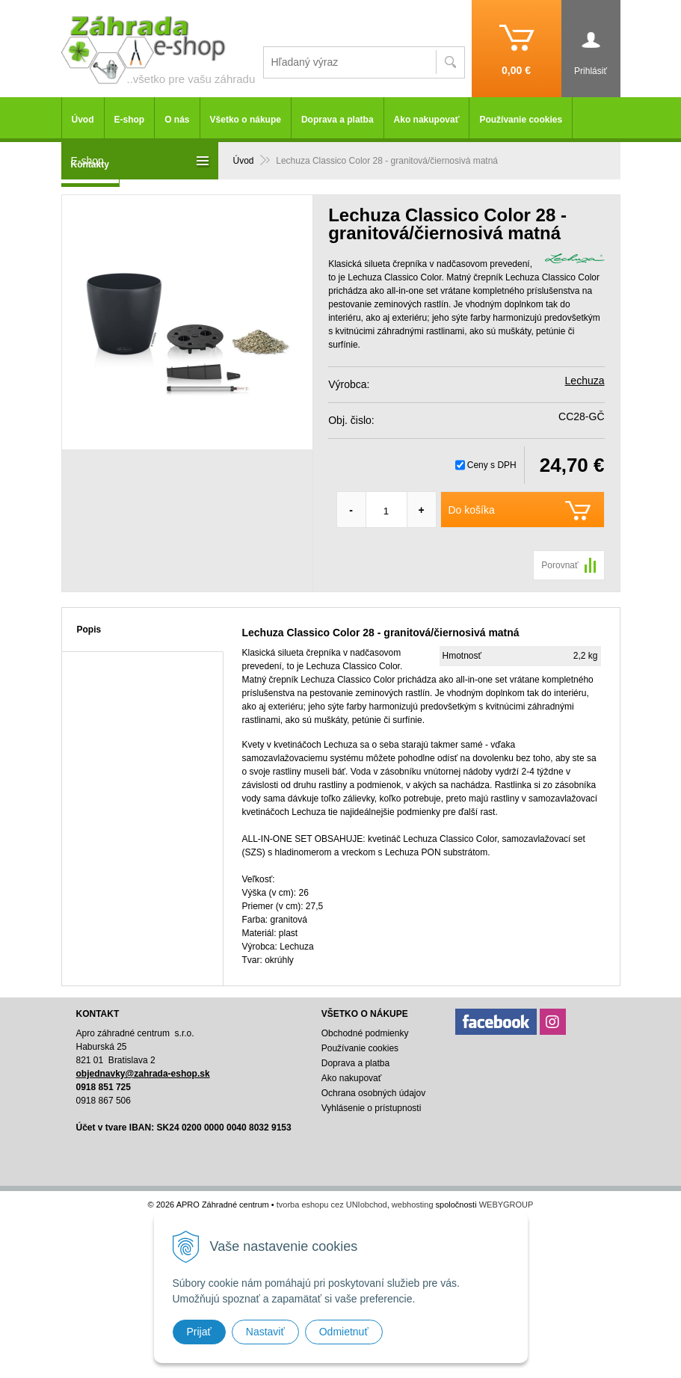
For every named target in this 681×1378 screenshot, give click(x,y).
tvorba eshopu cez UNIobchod (332, 1204)
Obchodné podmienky (365, 1033)
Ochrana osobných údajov (373, 1093)
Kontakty (90, 164)
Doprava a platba (337, 119)
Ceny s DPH (492, 465)
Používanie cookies (520, 119)
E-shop (129, 119)
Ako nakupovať (427, 119)
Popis (89, 629)
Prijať (199, 1332)
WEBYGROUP (506, 1204)
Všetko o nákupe (245, 119)
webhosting (413, 1204)
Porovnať (559, 565)
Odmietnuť (344, 1332)
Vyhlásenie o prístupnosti (371, 1108)
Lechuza (585, 381)
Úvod (83, 119)
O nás (176, 119)
